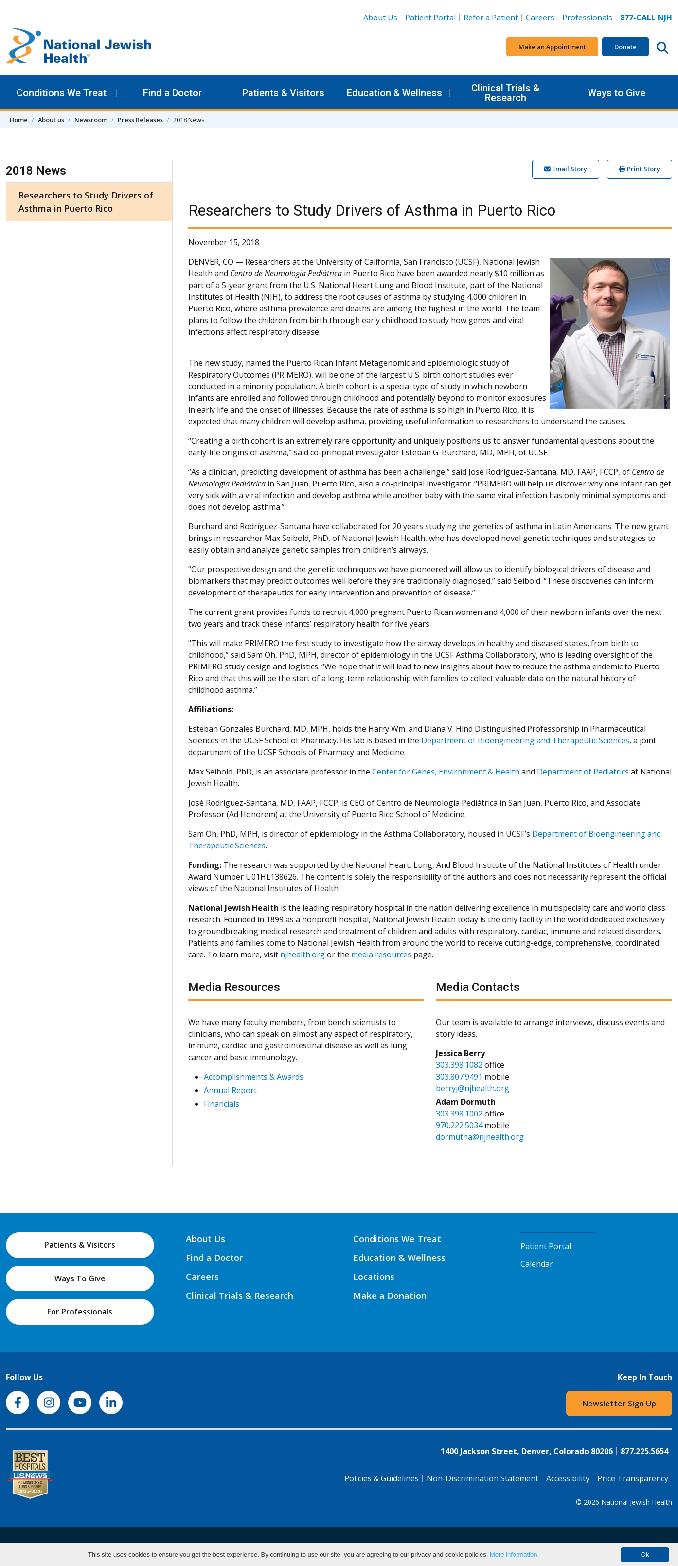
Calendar (536, 1264)
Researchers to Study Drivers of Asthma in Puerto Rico (85, 201)
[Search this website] (662, 47)
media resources (381, 954)
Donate (625, 46)
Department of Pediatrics (583, 771)
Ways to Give (616, 93)
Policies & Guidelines (381, 1478)
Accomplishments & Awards (253, 1076)
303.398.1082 (459, 1065)
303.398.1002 (459, 1113)
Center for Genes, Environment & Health (445, 771)
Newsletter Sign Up (619, 1403)
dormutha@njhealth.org (480, 1137)
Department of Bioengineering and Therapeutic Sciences (525, 740)
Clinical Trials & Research (505, 93)
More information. (514, 1554)
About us (51, 119)
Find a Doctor (172, 93)
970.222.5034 (459, 1125)
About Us (380, 17)
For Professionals (79, 1311)
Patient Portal (430, 17)
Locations (373, 1276)
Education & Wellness (394, 93)
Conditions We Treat (62, 93)
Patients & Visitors (283, 93)
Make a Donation (390, 1295)
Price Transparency (632, 1478)
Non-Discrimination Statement (482, 1478)
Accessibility (567, 1478)
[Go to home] (79, 47)
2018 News (36, 171)
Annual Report (230, 1090)
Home (19, 119)
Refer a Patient (491, 17)
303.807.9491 (459, 1076)
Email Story (565, 168)
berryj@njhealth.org (472, 1088)
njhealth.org (302, 954)
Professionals (587, 17)
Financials (221, 1103)
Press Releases (140, 119)
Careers (542, 17)
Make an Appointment (552, 46)
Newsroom (90, 119)
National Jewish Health (636, 1502)
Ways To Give (80, 1278)
